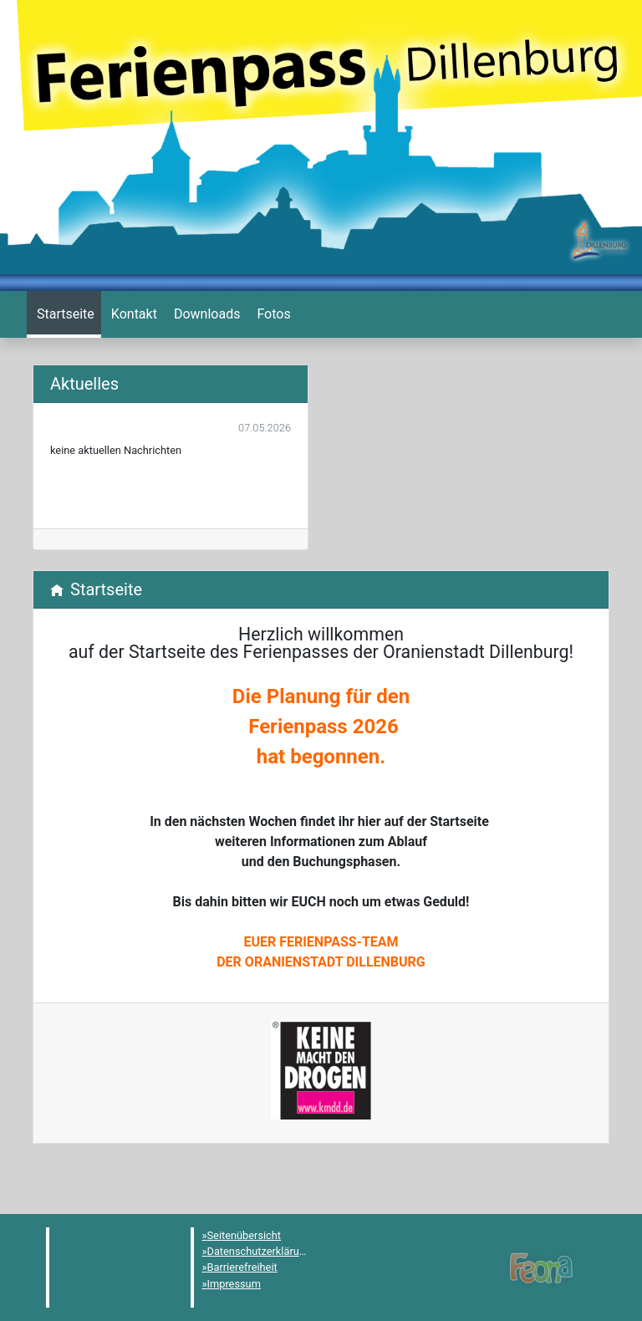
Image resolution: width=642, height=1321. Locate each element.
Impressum (234, 1284)
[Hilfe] (272, 314)
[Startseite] (64, 314)
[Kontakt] (132, 314)
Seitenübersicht (244, 1235)
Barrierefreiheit (242, 1267)
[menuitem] (64, 314)
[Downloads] (205, 314)
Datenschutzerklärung (259, 1251)
